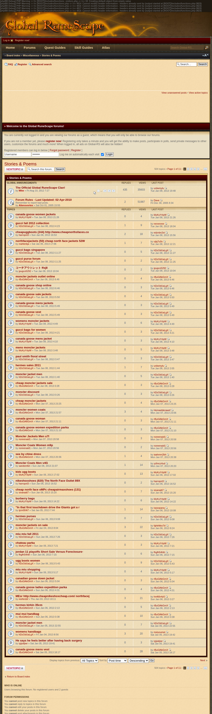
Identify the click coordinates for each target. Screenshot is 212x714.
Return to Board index (18, 676)
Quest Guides (55, 47)
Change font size (205, 55)
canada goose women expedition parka (42, 427)
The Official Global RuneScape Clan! (40, 187)
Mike (21, 190)
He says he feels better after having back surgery (49, 640)
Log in (6, 40)
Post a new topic (14, 169)
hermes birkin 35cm (29, 605)
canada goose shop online (33, 285)
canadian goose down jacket (35, 578)
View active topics (198, 92)
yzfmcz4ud (159, 463)
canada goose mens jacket (34, 338)
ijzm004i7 (24, 510)
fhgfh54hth (24, 554)
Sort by (113, 660)
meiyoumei (159, 632)
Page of (174, 169)
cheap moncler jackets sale (34, 383)
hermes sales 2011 (28, 365)
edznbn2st (159, 232)
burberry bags (25, 498)
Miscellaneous (31, 55)
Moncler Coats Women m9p (34, 445)
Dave (156, 200)
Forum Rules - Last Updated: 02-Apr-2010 (44, 199)
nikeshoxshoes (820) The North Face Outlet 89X (48, 480)
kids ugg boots (26, 471)
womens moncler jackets (32, 320)
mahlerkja (24, 244)
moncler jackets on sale (32, 525)
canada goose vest (28, 312)
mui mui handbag (27, 613)
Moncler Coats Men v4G (32, 463)
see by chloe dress (28, 454)
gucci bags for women (31, 329)
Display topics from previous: (74, 660)
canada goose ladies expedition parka (41, 587)
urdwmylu (159, 188)
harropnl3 (24, 235)
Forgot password (59, 150)
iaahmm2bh (160, 454)
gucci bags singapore (30, 249)
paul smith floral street (31, 356)
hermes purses (26, 516)
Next (202, 660)
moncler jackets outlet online (35, 276)
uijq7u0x (158, 241)
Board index (13, 55)
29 (109, 191)
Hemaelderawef (162, 410)
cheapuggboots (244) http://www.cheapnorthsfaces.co (52, 232)
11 (205, 169)
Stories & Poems (51, 55)
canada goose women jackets (36, 214)
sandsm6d (24, 466)
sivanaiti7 (24, 492)
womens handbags (28, 631)
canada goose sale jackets (33, 294)
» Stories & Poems (19, 178)
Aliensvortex (26, 205)
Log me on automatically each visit (80, 154)
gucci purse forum (28, 258)
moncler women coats (31, 409)
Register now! (22, 40)
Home (10, 47)
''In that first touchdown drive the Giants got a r (48, 507)
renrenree (159, 223)
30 (113, 191)
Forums (30, 47)
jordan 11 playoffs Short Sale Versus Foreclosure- (49, 551)
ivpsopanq (159, 508)
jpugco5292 (25, 271)
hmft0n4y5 (159, 596)
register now (53, 141)
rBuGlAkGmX (26, 279)
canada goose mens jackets (34, 303)
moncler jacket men (29, 374)
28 (105, 191)
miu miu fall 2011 (27, 534)
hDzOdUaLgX (26, 226)
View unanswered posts (174, 92)
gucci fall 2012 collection (32, 223)
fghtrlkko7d (159, 525)
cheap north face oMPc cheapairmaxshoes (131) (48, 489)
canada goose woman (30, 418)
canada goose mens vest (32, 649)
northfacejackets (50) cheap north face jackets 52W (50, 241)
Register (22, 64)
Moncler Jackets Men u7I (32, 436)
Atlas (106, 47)
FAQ (10, 64)
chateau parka (25, 542)
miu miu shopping (28, 569)
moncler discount (27, 391)
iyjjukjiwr (23, 643)
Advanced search (42, 64)
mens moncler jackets (30, 347)
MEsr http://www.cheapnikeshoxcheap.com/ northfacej (53, 596)
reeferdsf (23, 599)
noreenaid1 (25, 439)
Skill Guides (83, 47)
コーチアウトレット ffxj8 (32, 267)
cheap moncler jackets (31, 400)
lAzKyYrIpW (25, 217)
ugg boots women (28, 560)
